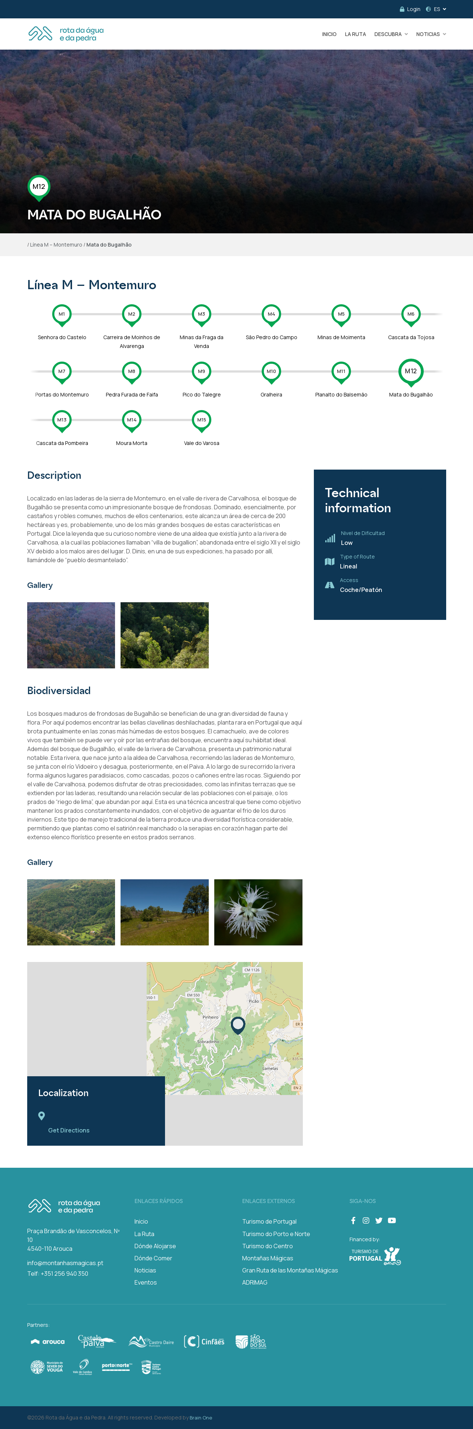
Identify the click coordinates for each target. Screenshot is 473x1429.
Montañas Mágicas (267, 1258)
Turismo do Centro (267, 1246)
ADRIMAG (255, 1282)
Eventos (146, 1282)
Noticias (145, 1270)
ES (433, 9)
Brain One (201, 1417)
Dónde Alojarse (155, 1246)
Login (410, 9)
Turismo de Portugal (269, 1221)
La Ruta (144, 1234)
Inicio (141, 1221)
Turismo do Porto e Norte (276, 1234)
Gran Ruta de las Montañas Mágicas (290, 1270)
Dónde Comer (153, 1258)
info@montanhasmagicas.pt (65, 1263)
